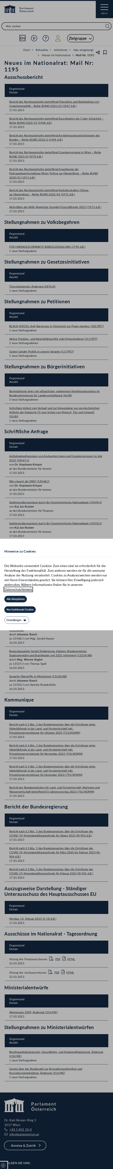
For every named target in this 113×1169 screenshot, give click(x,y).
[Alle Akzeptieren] (15, 599)
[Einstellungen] (16, 620)
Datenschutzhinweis (18, 589)
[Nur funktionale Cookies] (20, 609)
